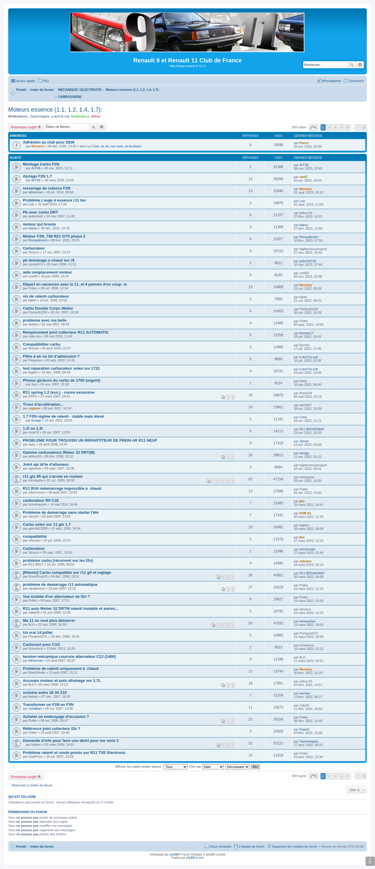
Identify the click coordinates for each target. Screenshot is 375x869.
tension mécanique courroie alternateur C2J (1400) (69, 656)
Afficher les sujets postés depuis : (151, 766)
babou (33, 228)
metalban (35, 708)
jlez (302, 501)
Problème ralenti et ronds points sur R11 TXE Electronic (74, 752)
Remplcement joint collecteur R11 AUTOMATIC (66, 332)
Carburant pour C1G (41, 644)
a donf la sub (60, 116)
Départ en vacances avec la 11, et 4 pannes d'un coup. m (75, 284)
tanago (36, 420)
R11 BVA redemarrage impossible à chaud (62, 488)
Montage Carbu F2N (41, 164)
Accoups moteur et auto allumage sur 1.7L (62, 680)
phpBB (174, 854)
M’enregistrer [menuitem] (331, 81)
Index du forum (42, 846)
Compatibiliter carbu (41, 344)
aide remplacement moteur (47, 272)
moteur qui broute (39, 224)
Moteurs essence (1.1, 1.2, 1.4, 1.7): (55, 109)
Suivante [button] (364, 127)
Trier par (206, 766)
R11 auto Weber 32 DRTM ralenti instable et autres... (70, 608)
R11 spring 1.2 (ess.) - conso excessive (59, 392)
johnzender (307, 549)
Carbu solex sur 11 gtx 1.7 (47, 524)
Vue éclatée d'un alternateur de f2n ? (56, 596)
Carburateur (34, 248)
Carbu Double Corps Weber (48, 308)
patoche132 (307, 261)
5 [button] (348, 127)
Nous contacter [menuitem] (220, 846)
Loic (31, 204)
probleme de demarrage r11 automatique (60, 584)
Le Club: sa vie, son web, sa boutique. (115, 146)
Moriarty (37, 146)
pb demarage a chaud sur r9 (48, 260)
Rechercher (351, 64)
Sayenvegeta (39, 116)
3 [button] (335, 127)
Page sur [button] (313, 127)
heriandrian (307, 621)
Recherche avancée (360, 64)
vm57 (303, 177)
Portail (21, 89)
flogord (304, 729)
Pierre (303, 143)
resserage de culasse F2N (46, 188)
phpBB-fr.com (195, 857)
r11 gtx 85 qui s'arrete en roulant (52, 476)
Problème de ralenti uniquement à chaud (60, 668)
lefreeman (35, 192)
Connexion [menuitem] (356, 81)
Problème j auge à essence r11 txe (54, 200)
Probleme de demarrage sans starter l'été (60, 512)
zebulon (305, 561)
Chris (303, 381)
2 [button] (329, 127)
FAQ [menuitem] (45, 81)
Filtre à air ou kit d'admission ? (51, 356)
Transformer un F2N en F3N (48, 704)
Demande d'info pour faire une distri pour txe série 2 (71, 740)
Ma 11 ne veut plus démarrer (49, 620)
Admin (95, 116)
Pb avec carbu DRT (40, 212)
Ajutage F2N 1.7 (37, 176)
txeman (304, 693)
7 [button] (358, 127)
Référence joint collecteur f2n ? (51, 728)
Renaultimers (37, 240)
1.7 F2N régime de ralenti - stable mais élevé (63, 416)
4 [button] (341, 127)
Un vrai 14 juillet (37, 632)
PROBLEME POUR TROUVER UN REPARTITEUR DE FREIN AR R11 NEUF (90, 440)
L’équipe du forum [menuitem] (251, 846)
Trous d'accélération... (43, 404)
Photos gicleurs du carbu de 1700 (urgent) (61, 380)
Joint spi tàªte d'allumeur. (46, 464)
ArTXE (36, 168)
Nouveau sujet (24, 126)
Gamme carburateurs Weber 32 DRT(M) (59, 452)
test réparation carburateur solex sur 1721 (61, 368)
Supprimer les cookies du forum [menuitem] (294, 846)
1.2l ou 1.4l (32, 428)
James (304, 441)
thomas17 (306, 333)
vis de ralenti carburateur (46, 296)
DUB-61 (305, 513)
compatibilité (35, 536)
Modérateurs (80, 116)
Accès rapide (25, 81)
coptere (34, 408)
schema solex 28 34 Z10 (45, 692)
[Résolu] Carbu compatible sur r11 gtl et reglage (67, 572)
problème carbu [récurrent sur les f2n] (58, 560)
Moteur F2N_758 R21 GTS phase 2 (54, 236)
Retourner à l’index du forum (32, 785)
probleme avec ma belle (45, 320)
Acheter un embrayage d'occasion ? (56, 716)
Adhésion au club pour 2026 (48, 142)
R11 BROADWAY (312, 429)
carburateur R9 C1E (41, 500)
